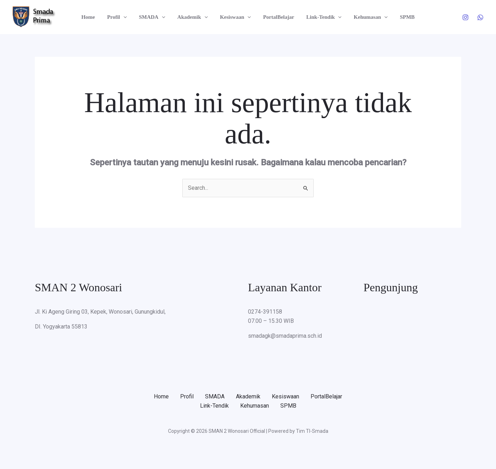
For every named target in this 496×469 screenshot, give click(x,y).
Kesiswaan (235, 17)
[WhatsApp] (480, 17)
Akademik (194, 17)
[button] (127, 17)
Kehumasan (366, 17)
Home (94, 17)
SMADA (155, 17)
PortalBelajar (277, 17)
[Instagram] (465, 17)
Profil (121, 17)
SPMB (401, 17)
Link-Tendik (321, 17)
